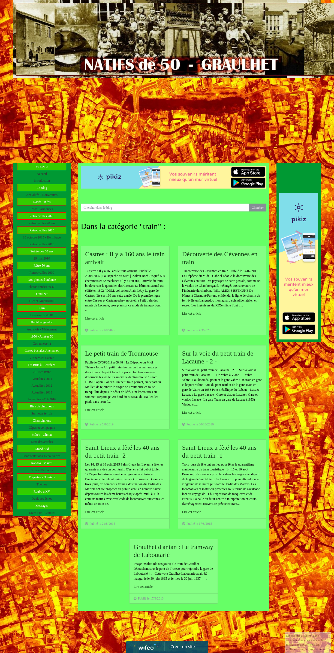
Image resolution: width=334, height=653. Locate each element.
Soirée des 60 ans (42, 251)
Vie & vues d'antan (41, 358)
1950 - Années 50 (41, 336)
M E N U (42, 167)
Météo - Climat (42, 435)
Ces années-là (42, 343)
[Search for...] (165, 207)
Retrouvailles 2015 (41, 230)
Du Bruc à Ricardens (41, 365)
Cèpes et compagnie (42, 428)
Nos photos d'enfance (42, 280)
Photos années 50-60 (41, 287)
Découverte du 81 (41, 315)
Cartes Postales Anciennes (42, 351)
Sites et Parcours (42, 470)
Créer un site (182, 646)
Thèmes (42, 484)
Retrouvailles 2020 (41, 216)
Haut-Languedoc (42, 322)
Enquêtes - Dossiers (42, 477)
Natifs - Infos (41, 202)
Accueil (42, 174)
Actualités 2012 (42, 385)
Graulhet (41, 294)
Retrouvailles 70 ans (41, 223)
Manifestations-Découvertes (41, 456)
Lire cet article (94, 318)
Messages (41, 506)
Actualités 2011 (42, 379)
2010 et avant (42, 372)
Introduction (42, 181)
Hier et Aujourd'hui (42, 301)
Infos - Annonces (42, 209)
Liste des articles (42, 442)
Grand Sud (42, 449)
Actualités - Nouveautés (42, 195)
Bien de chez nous (42, 406)
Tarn (42, 308)
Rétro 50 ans (42, 265)
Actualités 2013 (42, 392)
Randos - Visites (41, 463)
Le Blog (42, 188)
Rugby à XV (42, 491)
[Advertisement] (167, 119)
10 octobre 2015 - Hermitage (42, 237)
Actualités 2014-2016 (42, 399)
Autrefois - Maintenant (42, 329)
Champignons (42, 420)
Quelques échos (42, 498)
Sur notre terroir (41, 413)
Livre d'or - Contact (42, 513)
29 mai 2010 (42, 258)
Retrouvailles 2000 (41, 273)
